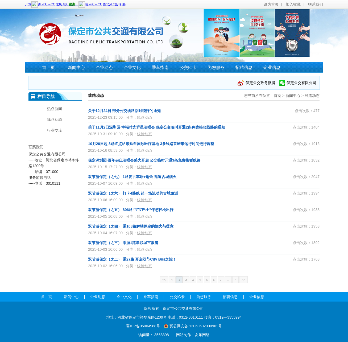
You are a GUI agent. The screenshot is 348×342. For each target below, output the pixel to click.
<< (164, 280)
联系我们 (315, 4)
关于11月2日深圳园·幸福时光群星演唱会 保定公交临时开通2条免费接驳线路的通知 (156, 127)
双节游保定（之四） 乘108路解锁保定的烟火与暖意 (130, 226)
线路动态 (312, 95)
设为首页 (271, 4)
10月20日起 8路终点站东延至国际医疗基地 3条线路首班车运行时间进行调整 (151, 144)
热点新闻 (54, 108)
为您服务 (216, 67)
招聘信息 (243, 67)
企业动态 (104, 67)
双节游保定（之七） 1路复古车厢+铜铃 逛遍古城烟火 (132, 177)
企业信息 (271, 67)
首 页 (48, 67)
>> (243, 280)
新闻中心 (76, 67)
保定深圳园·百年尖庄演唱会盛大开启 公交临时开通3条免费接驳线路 (144, 160)
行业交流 (54, 130)
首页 (277, 95)
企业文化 (132, 67)
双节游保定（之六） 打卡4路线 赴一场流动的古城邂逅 (133, 193)
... (228, 280)
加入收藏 (293, 4)
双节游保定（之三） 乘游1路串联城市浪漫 (123, 243)
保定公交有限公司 (301, 83)
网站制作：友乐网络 (193, 335)
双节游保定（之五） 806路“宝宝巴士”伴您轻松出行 (130, 210)
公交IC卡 (188, 67)
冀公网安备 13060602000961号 (195, 326)
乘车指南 (160, 67)
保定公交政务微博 (260, 83)
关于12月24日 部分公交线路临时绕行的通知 (124, 111)
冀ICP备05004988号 (143, 326)
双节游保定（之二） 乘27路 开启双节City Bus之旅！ (132, 259)
